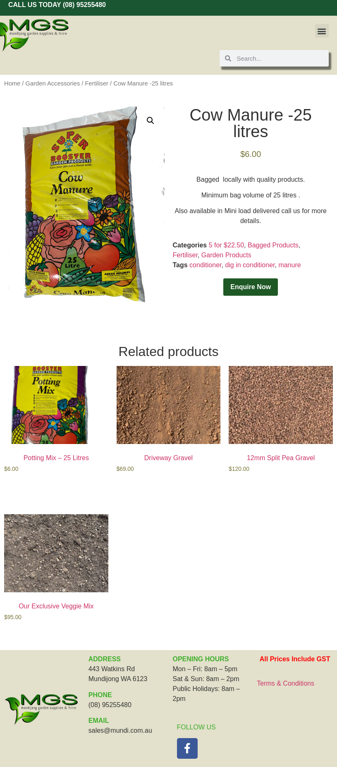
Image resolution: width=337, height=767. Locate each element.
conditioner (205, 264)
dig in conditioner (250, 264)
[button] (322, 31)
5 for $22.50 (226, 245)
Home (12, 83)
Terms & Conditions (285, 683)
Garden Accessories (53, 83)
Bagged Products (273, 245)
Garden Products (226, 255)
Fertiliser (96, 83)
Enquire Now (250, 286)
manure (289, 264)
